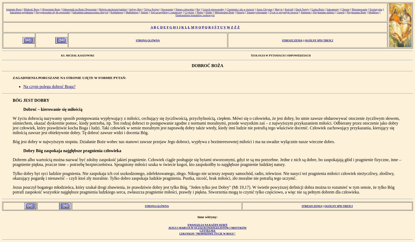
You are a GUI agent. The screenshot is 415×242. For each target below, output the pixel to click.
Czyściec (189, 12)
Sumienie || (307, 12)
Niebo (200, 12)
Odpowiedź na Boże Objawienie (79, 9)
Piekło (208, 12)
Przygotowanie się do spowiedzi (53, 12)
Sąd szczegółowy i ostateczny (166, 12)
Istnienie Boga (13, 9)
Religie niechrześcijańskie (113, 9)
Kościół (289, 9)
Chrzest (345, 9)
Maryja (278, 9)
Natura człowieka (184, 9)
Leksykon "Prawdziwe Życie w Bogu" (207, 233)
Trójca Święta (151, 9)
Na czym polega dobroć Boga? (49, 86)
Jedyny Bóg (135, 9)
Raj (198, 9)
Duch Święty (302, 9)
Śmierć (144, 12)
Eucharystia (376, 9)
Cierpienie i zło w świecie (240, 9)
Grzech (341, 12)
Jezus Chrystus (264, 9)
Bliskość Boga (31, 9)
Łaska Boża (318, 9)
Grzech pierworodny (213, 9)
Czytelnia (207, 230)
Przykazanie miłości (324, 12)
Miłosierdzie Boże (224, 12)
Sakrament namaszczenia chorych (90, 12)
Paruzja (241, 12)
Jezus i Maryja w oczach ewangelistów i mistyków (207, 227)
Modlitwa (373, 12)
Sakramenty (332, 9)
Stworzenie (167, 9)
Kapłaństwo (117, 12)
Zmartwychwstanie (257, 12)
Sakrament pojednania (21, 12)
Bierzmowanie (359, 9)
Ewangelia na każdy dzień (208, 224)
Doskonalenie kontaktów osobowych (195, 15)
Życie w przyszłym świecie (283, 12)
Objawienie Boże (51, 9)
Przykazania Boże (356, 12)
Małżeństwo (131, 12)
